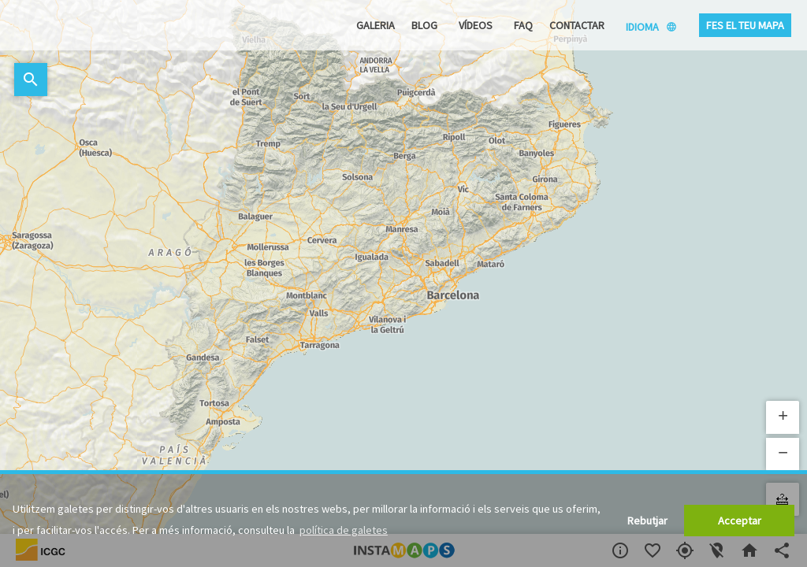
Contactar (576, 25)
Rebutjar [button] (647, 520)
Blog (424, 25)
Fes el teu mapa (745, 25)
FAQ (523, 25)
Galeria (375, 25)
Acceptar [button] (739, 520)
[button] (782, 417)
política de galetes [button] (343, 530)
